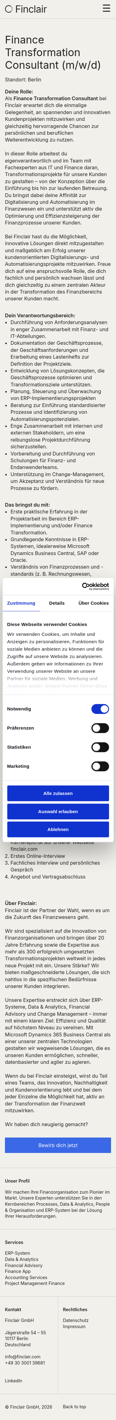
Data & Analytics (21, 1259)
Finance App (18, 1271)
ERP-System (17, 1253)
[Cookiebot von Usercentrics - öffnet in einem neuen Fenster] (82, 586)
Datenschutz (76, 1320)
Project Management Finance (35, 1283)
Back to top (74, 1406)
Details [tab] (57, 603)
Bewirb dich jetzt (57, 1145)
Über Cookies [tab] (94, 603)
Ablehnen (57, 829)
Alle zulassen (58, 793)
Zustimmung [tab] (21, 603)
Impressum (74, 1326)
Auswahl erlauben (58, 811)
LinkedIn (13, 1380)
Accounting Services (26, 1277)
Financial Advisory (23, 1265)
